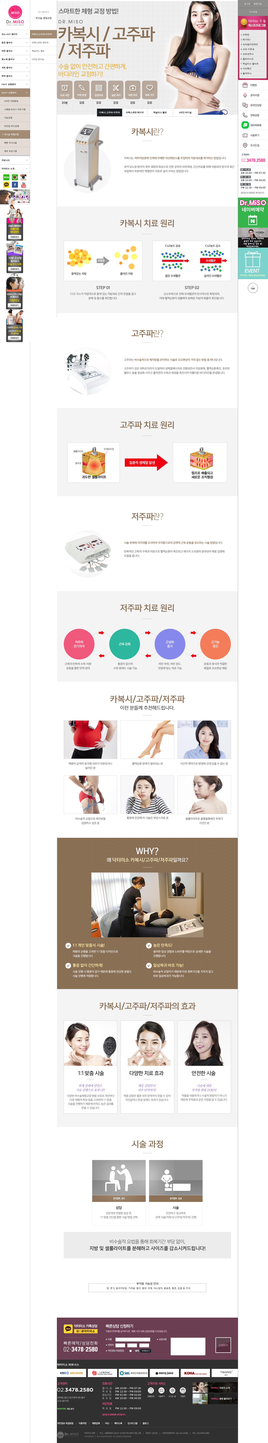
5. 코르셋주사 (247, 54)
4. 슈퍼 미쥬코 (247, 49)
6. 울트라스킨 (247, 59)
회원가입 (258, 4)
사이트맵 (253, 12)
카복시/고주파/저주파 (109, 112)
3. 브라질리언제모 (249, 44)
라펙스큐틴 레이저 (135, 112)
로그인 (247, 4)
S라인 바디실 (185, 112)
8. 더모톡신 (246, 68)
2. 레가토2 (245, 39)
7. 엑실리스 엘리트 (250, 63)
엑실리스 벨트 (160, 112)
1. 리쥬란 (245, 34)
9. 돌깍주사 (246, 73)
